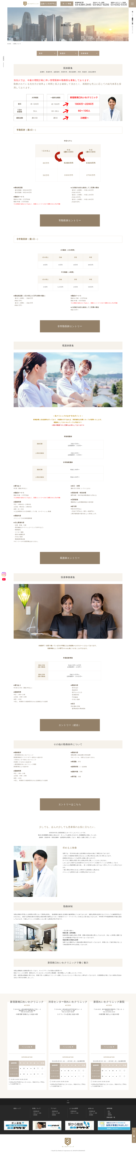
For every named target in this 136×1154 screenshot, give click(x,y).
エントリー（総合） (70, 725)
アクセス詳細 (27, 1047)
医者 (109, 1111)
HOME (9, 43)
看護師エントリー (70, 558)
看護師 (109, 1113)
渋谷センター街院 (37, 1113)
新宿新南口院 (36, 1111)
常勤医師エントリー (70, 220)
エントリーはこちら (70, 804)
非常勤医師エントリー (70, 326)
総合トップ (17, 1108)
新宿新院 (35, 1114)
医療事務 (110, 1114)
